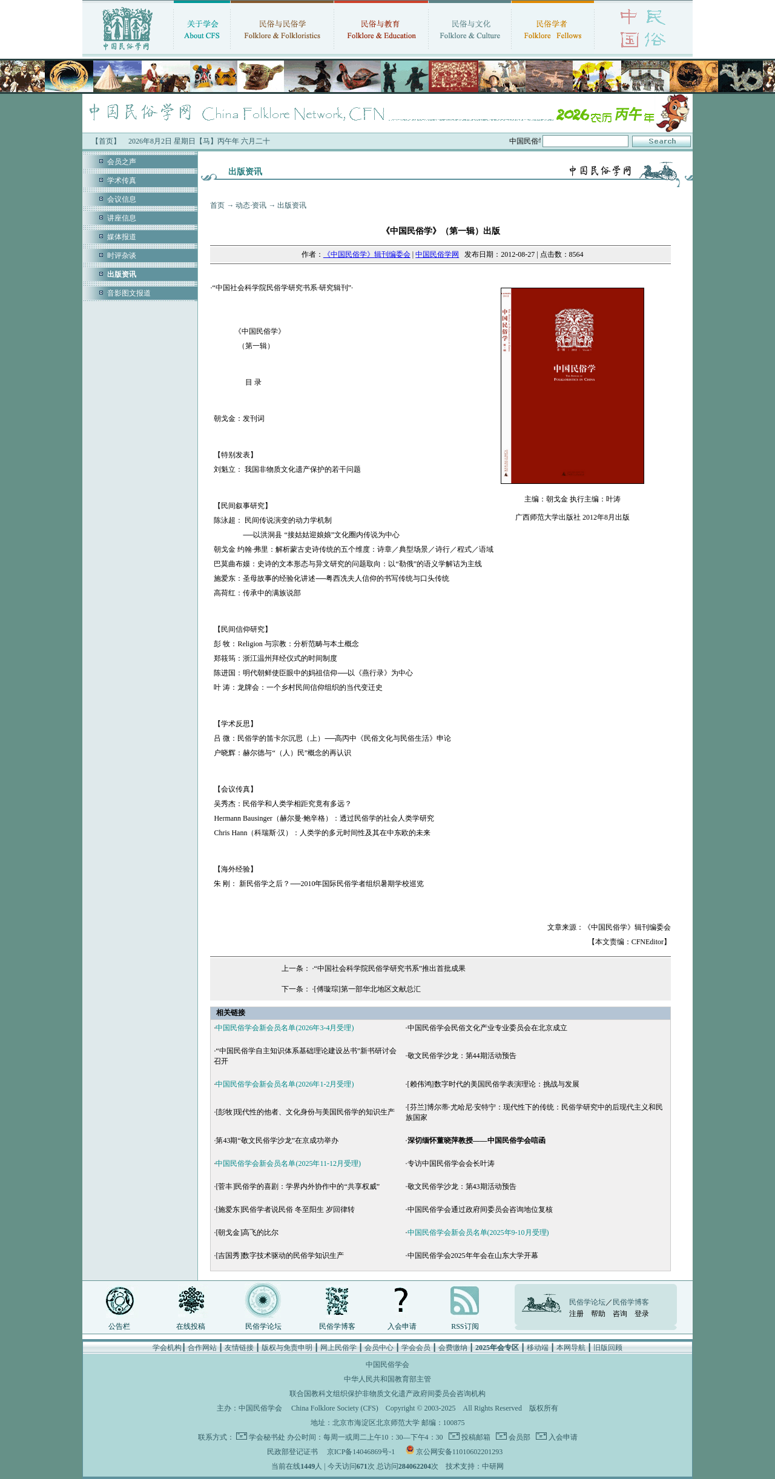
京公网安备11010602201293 (459, 1452)
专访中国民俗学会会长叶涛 (451, 1163)
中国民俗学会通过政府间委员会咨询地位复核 (480, 1209)
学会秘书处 (267, 1437)
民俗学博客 (337, 1326)
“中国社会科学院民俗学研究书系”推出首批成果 (390, 968)
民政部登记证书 (292, 1452)
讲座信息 (121, 218)
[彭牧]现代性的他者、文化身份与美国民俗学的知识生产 (305, 1112)
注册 (576, 1313)
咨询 (620, 1313)
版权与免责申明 (287, 1347)
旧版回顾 (607, 1347)
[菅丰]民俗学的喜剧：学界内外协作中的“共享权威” (298, 1186)
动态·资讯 (251, 205)
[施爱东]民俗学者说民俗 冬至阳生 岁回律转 (285, 1209)
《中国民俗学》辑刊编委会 (367, 254)
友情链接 (239, 1347)
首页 (217, 205)
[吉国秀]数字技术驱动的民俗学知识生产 (280, 1255)
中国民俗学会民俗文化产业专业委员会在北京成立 (487, 1028)
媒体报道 (121, 237)
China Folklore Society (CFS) (334, 1408)
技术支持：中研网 (475, 1466)
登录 (642, 1313)
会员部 (518, 1437)
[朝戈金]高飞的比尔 (247, 1232)
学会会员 (415, 1347)
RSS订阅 (464, 1326)
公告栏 (119, 1326)
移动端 (538, 1347)
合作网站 (202, 1347)
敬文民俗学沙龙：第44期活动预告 (461, 1055)
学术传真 (121, 180)
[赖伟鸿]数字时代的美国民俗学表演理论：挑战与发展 (493, 1084)
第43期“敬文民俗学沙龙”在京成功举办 (277, 1140)
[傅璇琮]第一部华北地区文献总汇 (367, 989)
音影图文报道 (129, 293)
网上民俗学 (338, 1347)
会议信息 (121, 199)
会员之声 (121, 161)
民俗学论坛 (263, 1326)
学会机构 (167, 1347)
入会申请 (402, 1326)
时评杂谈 (121, 255)
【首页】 (105, 141)
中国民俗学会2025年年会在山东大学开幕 (472, 1255)
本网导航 (570, 1347)
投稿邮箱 (475, 1437)
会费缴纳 (452, 1347)
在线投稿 (190, 1326)
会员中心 (379, 1347)
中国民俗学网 (437, 254)
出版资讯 (291, 205)
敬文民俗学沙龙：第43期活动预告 (461, 1186)
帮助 (598, 1313)
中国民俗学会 (260, 1408)
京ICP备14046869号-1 (361, 1452)
